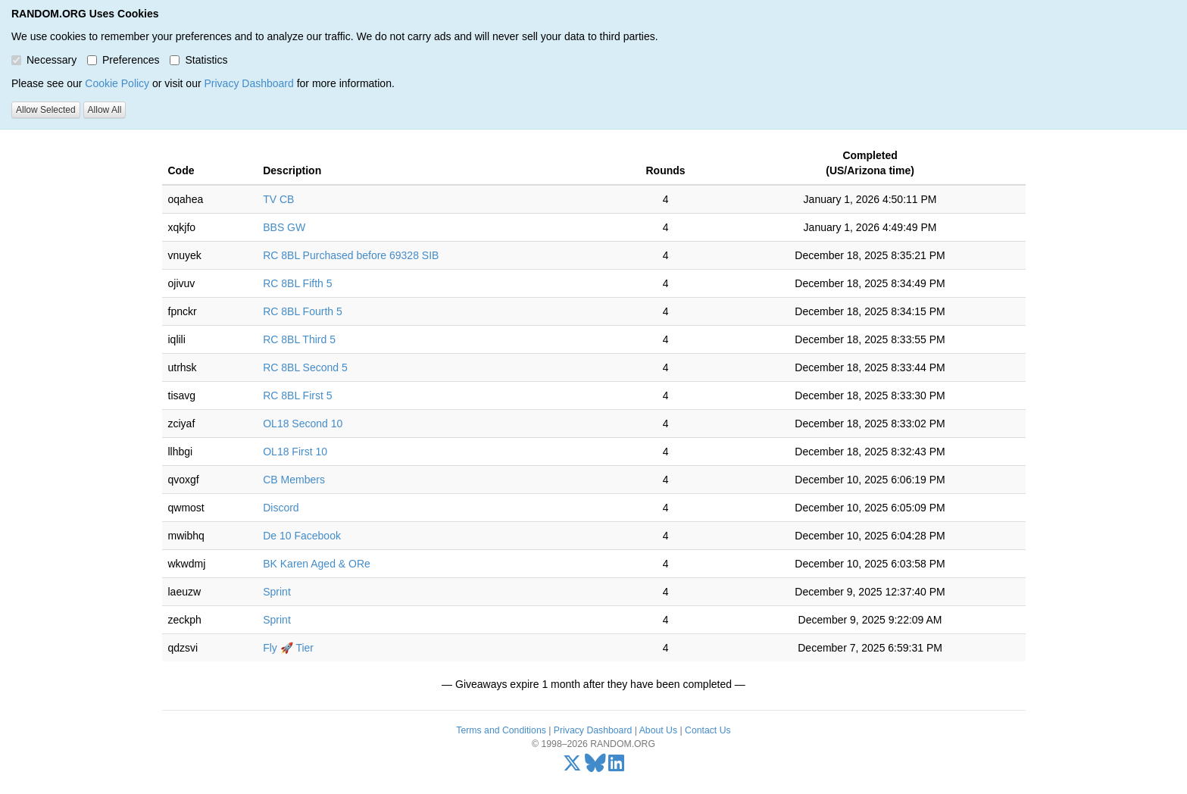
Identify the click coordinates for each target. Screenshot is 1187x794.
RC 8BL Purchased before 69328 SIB (351, 255)
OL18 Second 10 (302, 423)
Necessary (44, 60)
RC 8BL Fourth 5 (302, 311)
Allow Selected (46, 110)
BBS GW (284, 227)
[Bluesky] (595, 766)
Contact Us (708, 730)
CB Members (294, 480)
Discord (280, 508)
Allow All (105, 110)
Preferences (123, 60)
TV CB (278, 199)
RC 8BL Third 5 (299, 339)
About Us (658, 730)
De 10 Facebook (302, 536)
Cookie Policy (117, 83)
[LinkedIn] (616, 766)
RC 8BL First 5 (297, 395)
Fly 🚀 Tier (288, 648)
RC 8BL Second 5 (305, 367)
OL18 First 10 (295, 451)
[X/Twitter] (572, 766)
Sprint (277, 592)
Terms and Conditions (500, 730)
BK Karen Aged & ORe (316, 564)
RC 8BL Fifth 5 (297, 283)
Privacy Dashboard (248, 83)
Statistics (198, 60)
